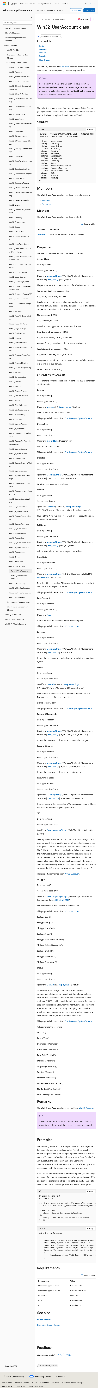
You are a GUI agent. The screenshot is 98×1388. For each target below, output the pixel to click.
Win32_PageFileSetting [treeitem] (18, 324)
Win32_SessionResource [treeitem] (18, 395)
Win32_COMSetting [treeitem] (17, 178)
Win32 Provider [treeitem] (13, 50)
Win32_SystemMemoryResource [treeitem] (20, 485)
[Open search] (86, 3)
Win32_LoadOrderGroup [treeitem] (18, 244)
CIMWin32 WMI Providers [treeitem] (15, 28)
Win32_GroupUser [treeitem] (16, 231)
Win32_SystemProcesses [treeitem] (18, 511)
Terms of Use (7, 1386)
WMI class (64, 66)
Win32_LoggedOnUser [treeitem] (18, 272)
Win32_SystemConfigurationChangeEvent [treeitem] (20, 442)
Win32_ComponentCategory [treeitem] (20, 173)
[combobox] (17, 23)
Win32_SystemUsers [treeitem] (17, 552)
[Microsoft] (4, 3)
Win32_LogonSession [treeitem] (17, 277)
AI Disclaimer (7, 1382)
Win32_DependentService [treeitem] (19, 200)
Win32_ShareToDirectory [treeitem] (19, 405)
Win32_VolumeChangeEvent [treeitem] (20, 593)
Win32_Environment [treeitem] (17, 222)
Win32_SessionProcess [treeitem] (18, 391)
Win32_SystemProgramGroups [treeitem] (20, 518)
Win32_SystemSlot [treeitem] (16, 538)
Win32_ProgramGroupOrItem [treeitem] (20, 357)
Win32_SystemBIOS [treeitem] (17, 428)
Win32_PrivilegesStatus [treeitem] (18, 333)
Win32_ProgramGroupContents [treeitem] (20, 349)
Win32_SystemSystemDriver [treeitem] (20, 542)
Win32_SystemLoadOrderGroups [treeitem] (20, 477)
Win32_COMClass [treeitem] (16, 156)
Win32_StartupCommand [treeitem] (19, 410)
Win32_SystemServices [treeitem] (18, 528)
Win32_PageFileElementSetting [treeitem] (20, 317)
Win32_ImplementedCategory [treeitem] (20, 238)
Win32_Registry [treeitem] (15, 372)
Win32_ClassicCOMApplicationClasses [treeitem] (20, 87)
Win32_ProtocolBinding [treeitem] (18, 363)
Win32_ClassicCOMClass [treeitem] (18, 94)
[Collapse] (31, 17)
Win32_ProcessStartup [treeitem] (18, 342)
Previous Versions (22, 1382)
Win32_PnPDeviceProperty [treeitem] (15, 624)
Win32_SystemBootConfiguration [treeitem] (20, 435)
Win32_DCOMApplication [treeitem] (19, 187)
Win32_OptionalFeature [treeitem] (18, 299)
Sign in (92, 3)
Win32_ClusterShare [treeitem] (13, 614)
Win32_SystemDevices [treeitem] (18, 453)
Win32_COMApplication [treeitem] (18, 136)
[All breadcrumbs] (39, 19)
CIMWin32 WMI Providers (54, 19)
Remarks (42, 52)
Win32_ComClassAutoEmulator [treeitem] (20, 163)
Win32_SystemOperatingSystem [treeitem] (20, 500)
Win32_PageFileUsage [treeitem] (17, 328)
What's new (76, 10)
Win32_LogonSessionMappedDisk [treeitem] (20, 266)
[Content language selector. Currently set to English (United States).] (13, 1377)
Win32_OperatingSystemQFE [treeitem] (20, 294)
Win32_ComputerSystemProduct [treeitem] (20, 211)
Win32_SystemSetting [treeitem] (17, 533)
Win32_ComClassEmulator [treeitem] (19, 169)
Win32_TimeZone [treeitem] (16, 561)
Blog (33, 1382)
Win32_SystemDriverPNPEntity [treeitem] (20, 464)
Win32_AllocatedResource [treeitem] (19, 76)
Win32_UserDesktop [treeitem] (17, 583)
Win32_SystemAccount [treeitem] (18, 424)
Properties (46, 204)
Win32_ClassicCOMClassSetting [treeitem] (20, 100)
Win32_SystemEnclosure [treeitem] (18, 471)
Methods (46, 200)
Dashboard (89, 10)
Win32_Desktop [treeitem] (15, 205)
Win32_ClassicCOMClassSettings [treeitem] (20, 108)
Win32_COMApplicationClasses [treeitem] (20, 142)
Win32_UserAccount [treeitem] (19, 571)
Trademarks (19, 1386)
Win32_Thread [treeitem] (14, 557)
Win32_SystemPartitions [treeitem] (18, 507)
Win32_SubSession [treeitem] (16, 419)
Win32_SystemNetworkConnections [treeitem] (20, 492)
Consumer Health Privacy (72, 1382)
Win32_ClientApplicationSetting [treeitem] (20, 125)
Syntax (41, 46)
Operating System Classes (48, 1325)
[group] (66, 157)
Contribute (44, 1382)
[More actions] (93, 19)
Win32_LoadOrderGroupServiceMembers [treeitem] (20, 258)
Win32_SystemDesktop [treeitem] (18, 449)
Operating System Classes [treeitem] (19, 67)
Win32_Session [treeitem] (15, 386)
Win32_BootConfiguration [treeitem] (19, 81)
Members (43, 49)
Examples (42, 56)
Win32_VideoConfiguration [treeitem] (19, 588)
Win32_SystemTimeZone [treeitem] (18, 547)
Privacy (55, 1382)
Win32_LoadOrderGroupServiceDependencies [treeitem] (20, 250)
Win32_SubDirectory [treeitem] (17, 414)
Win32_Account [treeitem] (15, 72)
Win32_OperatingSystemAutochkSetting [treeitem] (20, 288)
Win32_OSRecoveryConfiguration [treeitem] (20, 305)
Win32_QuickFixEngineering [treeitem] (20, 367)
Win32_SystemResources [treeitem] (19, 524)
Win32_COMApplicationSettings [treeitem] (20, 150)
